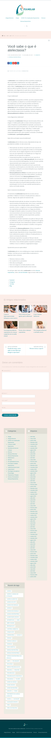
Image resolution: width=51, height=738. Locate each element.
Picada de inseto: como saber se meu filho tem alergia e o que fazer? (15, 349)
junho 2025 (32, 454)
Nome (5, 393)
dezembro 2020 (34, 555)
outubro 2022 (33, 515)
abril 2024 (32, 480)
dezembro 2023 (33, 488)
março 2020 (33, 573)
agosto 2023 (33, 496)
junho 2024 (32, 477)
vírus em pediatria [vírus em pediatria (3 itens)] (12, 708)
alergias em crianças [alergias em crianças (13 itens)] (13, 611)
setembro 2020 (33, 561)
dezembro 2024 (33, 465)
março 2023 (33, 505)
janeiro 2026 (33, 440)
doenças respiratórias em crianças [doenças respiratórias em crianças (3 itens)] (14, 657)
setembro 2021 (33, 538)
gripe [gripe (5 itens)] (8, 661)
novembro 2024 (34, 467)
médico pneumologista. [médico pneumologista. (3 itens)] (13, 667)
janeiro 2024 (33, 486)
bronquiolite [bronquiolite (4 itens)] (11, 626)
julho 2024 (32, 475)
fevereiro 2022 (33, 530)
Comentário (7, 370)
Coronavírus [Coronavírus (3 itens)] (10, 635)
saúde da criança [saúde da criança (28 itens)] (12, 682)
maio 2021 (32, 546)
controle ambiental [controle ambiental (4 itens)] (12, 629)
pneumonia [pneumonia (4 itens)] (10, 679)
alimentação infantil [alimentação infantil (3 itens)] (13, 617)
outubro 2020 (33, 559)
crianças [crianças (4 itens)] (9, 644)
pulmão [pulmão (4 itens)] (18, 679)
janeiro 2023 (33, 509)
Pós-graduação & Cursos (13, 461)
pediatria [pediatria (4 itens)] (17, 670)
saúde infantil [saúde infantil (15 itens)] (11, 685)
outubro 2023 (33, 492)
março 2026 (33, 438)
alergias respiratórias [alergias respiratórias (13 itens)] (13, 614)
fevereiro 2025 (33, 461)
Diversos (43, 18)
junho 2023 (32, 500)
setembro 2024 (33, 471)
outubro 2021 (33, 536)
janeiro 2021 (33, 553)
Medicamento (11, 457)
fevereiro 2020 (33, 574)
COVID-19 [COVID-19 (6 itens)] (19, 635)
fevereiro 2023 (33, 507)
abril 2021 (32, 548)
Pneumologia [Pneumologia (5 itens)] (11, 673)
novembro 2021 (33, 534)
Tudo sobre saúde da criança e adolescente (16, 728)
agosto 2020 (33, 563)
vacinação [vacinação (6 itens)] (16, 699)
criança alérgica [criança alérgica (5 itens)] (12, 641)
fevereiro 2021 (33, 551)
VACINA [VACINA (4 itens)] (9, 699)
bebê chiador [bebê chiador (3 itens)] (10, 623)
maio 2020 (32, 569)
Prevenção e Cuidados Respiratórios (13, 464)
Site (4, 407)
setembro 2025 (33, 448)
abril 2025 (32, 457)
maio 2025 (32, 456)
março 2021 (33, 550)
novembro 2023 (34, 490)
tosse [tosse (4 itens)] (15, 691)
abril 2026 (32, 436)
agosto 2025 (33, 450)
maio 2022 (32, 525)
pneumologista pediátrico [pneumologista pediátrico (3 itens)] (14, 676)
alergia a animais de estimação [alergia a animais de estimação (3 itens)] (12, 595)
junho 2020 (33, 567)
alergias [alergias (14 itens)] (9, 608)
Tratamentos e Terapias (13, 475)
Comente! (37, 55)
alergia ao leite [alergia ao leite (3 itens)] (11, 602)
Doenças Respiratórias (25, 21)
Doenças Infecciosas (12, 454)
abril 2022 (32, 527)
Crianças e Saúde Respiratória (12, 445)
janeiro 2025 (33, 463)
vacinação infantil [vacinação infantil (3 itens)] (12, 702)
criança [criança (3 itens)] (9, 638)
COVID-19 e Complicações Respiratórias (30, 18)
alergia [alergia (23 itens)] (9, 591)
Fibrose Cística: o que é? (35, 347)
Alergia (17, 18)
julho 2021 (32, 542)
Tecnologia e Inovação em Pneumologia (13, 472)
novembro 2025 (34, 444)
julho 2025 (32, 452)
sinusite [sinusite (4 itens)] (9, 691)
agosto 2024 (33, 473)
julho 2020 (32, 565)
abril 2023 (32, 503)
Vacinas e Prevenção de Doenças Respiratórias (13, 478)
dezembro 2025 (33, 442)
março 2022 (33, 528)
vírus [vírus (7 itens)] (8, 705)
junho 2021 (32, 544)
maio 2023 (32, 502)
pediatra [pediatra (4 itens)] (9, 670)
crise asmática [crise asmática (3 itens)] (11, 647)
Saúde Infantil (11, 469)
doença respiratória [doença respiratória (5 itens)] (13, 650)
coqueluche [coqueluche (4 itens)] (10, 632)
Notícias (10, 459)
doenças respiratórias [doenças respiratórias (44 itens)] (13, 653)
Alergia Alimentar (10, 18)
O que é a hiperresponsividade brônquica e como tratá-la (10, 316)
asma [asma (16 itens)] (18, 620)
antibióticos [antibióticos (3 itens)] (10, 620)
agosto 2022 (33, 519)
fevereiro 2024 (33, 484)
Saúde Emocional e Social (13, 467)
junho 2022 (32, 523)
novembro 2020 (34, 557)
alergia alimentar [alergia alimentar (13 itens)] (12, 599)
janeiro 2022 (33, 532)
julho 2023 (32, 498)
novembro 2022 (34, 513)
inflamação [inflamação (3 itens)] (15, 661)
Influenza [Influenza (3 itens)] (10, 664)
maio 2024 (32, 479)
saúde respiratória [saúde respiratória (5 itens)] (12, 688)
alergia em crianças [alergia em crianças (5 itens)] (12, 605)
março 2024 (33, 482)
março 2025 (33, 459)
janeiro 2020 (33, 576)
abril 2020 (32, 571)
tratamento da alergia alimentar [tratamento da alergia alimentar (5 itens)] (13, 695)
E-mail (5, 400)
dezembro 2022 (33, 511)
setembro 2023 (33, 494)
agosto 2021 (33, 540)
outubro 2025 (33, 446)
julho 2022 (32, 521)
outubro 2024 (33, 469)
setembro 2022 (33, 517)
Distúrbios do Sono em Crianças (13, 449)
